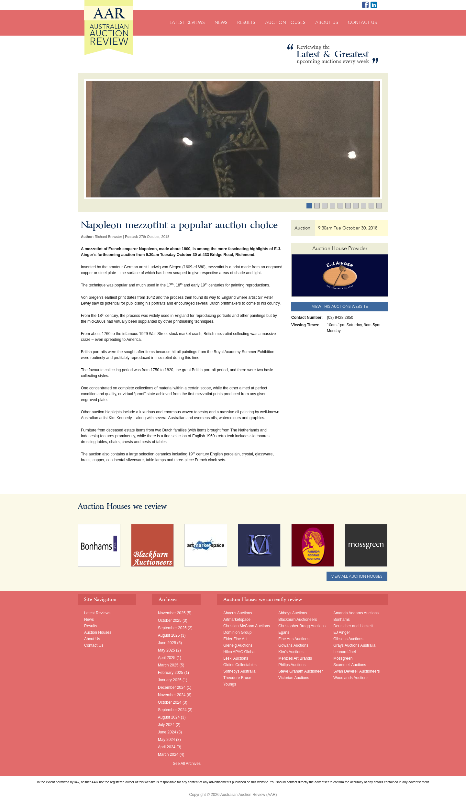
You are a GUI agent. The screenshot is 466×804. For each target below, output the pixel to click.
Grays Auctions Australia (354, 645)
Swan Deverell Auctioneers (356, 671)
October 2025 (170, 620)
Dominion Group (237, 632)
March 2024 (168, 754)
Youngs (229, 684)
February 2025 (170, 672)
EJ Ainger (341, 632)
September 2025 (172, 628)
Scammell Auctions (349, 665)
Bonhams (341, 619)
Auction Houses (285, 22)
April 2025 (166, 657)
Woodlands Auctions (351, 678)
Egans (283, 632)
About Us (326, 22)
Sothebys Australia (239, 671)
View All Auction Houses (357, 576)
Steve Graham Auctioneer (300, 671)
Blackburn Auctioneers (297, 619)
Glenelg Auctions (237, 645)
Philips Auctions (291, 665)
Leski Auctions (235, 658)
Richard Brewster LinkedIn (374, 5)
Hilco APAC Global (239, 652)
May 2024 (166, 739)
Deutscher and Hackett (353, 626)
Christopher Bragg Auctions (302, 626)
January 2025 (170, 680)
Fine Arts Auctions (293, 639)
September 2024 (172, 710)
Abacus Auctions (237, 613)
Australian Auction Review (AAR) (108, 27)
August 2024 (169, 717)
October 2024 (170, 702)
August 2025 (169, 635)
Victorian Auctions (293, 678)
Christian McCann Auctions (246, 626)
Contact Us (362, 22)
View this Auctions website (340, 306)
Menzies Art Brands (295, 658)
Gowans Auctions (293, 645)
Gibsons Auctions (348, 639)
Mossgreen (342, 658)
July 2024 (166, 724)
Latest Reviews (187, 22)
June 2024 (167, 732)
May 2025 (166, 650)
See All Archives (187, 763)
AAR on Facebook (365, 5)
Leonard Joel (344, 652)
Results (246, 22)
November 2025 (171, 613)
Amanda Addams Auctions (356, 613)
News (221, 22)
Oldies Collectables (240, 665)
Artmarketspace (236, 619)
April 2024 (166, 747)
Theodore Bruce (237, 678)
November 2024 (171, 695)
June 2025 (167, 643)
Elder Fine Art (235, 639)
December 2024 (171, 687)
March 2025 (168, 665)
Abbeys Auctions (292, 613)
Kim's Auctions (291, 652)
